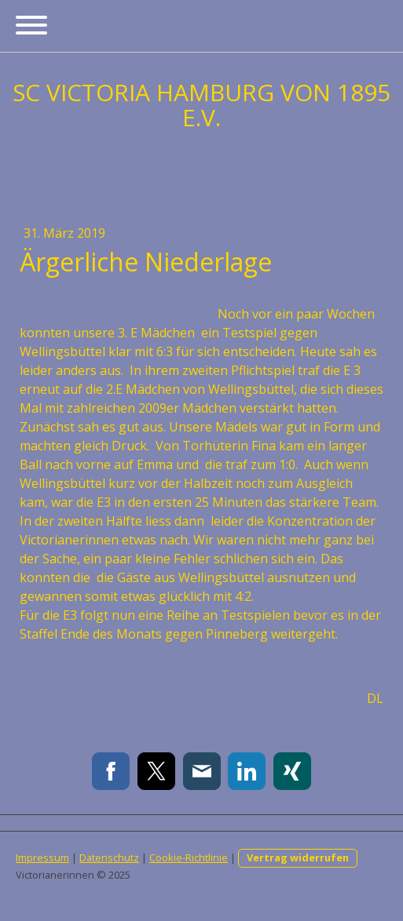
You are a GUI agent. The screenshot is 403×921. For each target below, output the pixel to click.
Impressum (42, 857)
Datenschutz (109, 857)
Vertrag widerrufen (298, 857)
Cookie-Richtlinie (188, 857)
